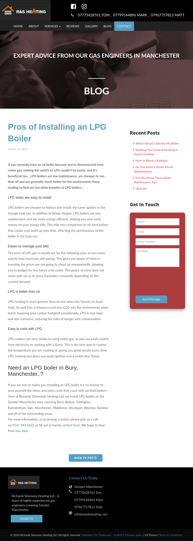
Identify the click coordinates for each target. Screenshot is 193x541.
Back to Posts (85, 457)
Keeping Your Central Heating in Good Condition (156, 152)
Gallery (91, 26)
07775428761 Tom (88, 493)
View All (140, 188)
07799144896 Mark (88, 500)
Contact (124, 26)
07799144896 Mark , (132, 15)
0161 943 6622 (23, 425)
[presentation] (164, 281)
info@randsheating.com (90, 514)
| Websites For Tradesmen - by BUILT (103, 535)
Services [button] (52, 26)
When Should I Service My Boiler (157, 143)
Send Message (151, 299)
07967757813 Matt (167, 15)
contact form (71, 425)
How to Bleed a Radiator (151, 160)
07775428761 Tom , (95, 15)
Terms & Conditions (171, 535)
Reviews (72, 26)
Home (18, 26)
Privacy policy (134, 535)
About (33, 26)
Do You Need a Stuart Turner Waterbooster (153, 169)
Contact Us (26, 518)
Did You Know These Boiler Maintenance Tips (152, 180)
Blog (107, 26)
